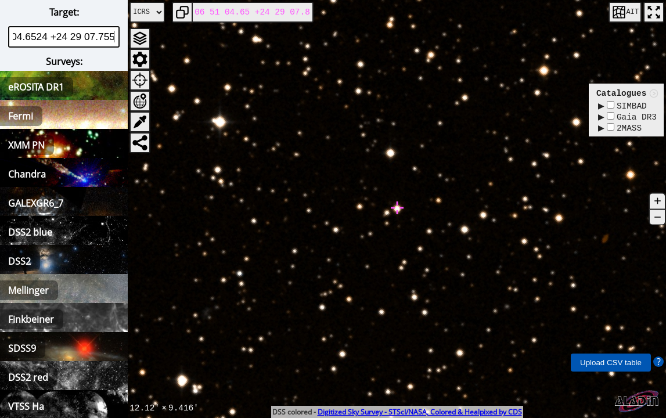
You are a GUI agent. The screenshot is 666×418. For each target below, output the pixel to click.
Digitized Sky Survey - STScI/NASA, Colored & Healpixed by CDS (420, 412)
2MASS (624, 130)
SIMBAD (627, 106)
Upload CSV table (611, 362)
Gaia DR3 (632, 118)
